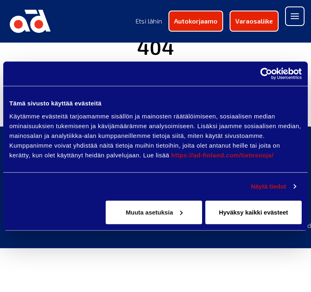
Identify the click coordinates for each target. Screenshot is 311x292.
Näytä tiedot (268, 186)
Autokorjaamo (195, 21)
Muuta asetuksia (154, 211)
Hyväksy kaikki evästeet (253, 211)
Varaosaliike (254, 21)
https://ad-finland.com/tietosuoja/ (222, 154)
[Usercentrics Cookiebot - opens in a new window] (266, 74)
